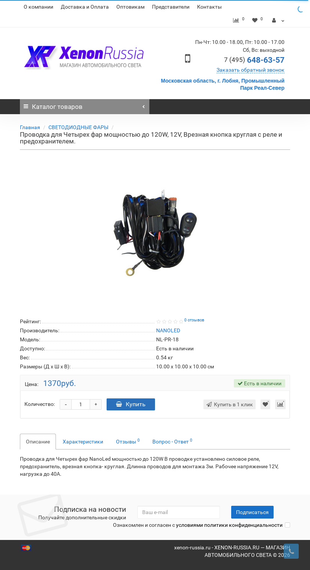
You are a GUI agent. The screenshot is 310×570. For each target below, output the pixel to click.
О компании (38, 7)
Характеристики (83, 442)
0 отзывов (194, 320)
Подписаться (252, 512)
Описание (38, 442)
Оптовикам (130, 7)
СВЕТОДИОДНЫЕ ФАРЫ (78, 127)
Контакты (209, 7)
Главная (30, 127)
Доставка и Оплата (85, 7)
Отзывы (128, 441)
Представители (171, 7)
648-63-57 (254, 60)
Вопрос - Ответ (172, 441)
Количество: (39, 404)
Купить (131, 404)
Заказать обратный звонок (250, 70)
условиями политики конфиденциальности (229, 525)
